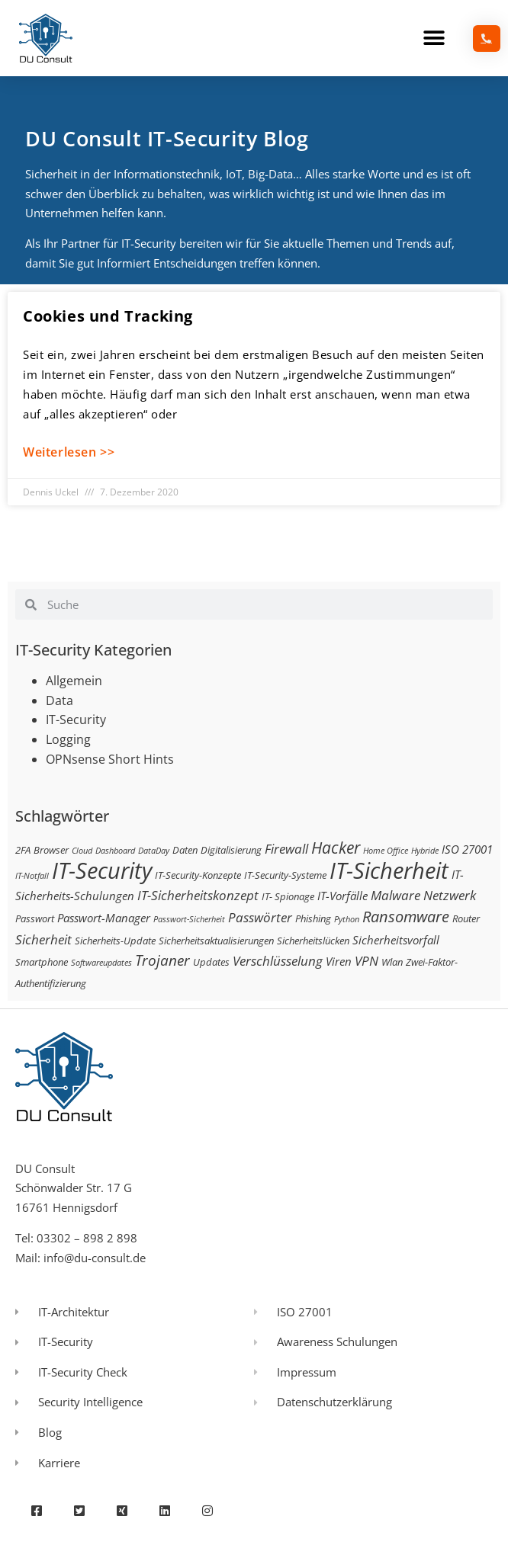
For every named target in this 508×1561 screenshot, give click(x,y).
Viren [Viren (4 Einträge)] (339, 961)
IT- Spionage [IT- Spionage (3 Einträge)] (288, 896)
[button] (433, 38)
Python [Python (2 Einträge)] (346, 919)
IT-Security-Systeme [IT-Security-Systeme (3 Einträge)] (285, 875)
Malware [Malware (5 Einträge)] (395, 895)
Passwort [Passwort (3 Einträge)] (34, 918)
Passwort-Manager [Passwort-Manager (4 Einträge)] (103, 917)
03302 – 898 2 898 (87, 1237)
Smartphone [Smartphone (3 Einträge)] (41, 962)
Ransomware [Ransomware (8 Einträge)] (405, 916)
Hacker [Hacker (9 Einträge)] (335, 847)
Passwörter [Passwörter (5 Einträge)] (260, 917)
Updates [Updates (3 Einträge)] (211, 962)
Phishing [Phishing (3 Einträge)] (313, 918)
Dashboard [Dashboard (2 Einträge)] (115, 850)
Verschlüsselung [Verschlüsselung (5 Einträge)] (278, 961)
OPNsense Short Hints (110, 759)
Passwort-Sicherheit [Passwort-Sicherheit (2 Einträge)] (189, 919)
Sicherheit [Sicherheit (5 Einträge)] (43, 939)
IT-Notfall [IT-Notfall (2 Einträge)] (32, 875)
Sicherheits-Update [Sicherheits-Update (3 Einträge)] (115, 940)
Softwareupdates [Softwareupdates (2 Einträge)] (101, 962)
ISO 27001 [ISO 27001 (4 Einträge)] (467, 849)
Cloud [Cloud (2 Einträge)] (82, 850)
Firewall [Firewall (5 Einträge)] (286, 848)
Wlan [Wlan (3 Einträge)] (392, 962)
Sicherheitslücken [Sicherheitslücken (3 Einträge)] (313, 940)
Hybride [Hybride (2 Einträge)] (425, 850)
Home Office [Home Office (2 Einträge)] (385, 850)
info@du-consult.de (94, 1257)
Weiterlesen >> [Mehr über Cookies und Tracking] (68, 452)
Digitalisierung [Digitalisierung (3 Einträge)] (231, 850)
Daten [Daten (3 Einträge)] (185, 850)
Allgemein (74, 680)
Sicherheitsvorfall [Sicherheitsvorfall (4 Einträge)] (395, 939)
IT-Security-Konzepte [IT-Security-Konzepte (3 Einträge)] (198, 875)
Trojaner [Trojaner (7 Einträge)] (162, 960)
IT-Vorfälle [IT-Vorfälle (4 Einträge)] (342, 895)
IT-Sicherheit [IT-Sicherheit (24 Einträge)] (389, 870)
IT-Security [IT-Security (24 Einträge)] (102, 870)
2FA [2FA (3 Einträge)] (23, 850)
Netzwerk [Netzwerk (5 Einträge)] (449, 895)
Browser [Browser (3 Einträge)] (51, 850)
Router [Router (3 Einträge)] (466, 918)
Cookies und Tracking (108, 316)
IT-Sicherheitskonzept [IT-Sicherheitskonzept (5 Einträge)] (198, 895)
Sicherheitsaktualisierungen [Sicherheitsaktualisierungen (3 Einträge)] (216, 940)
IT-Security (76, 719)
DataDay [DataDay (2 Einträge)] (153, 850)
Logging (68, 739)
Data (59, 700)
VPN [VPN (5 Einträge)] (366, 961)
